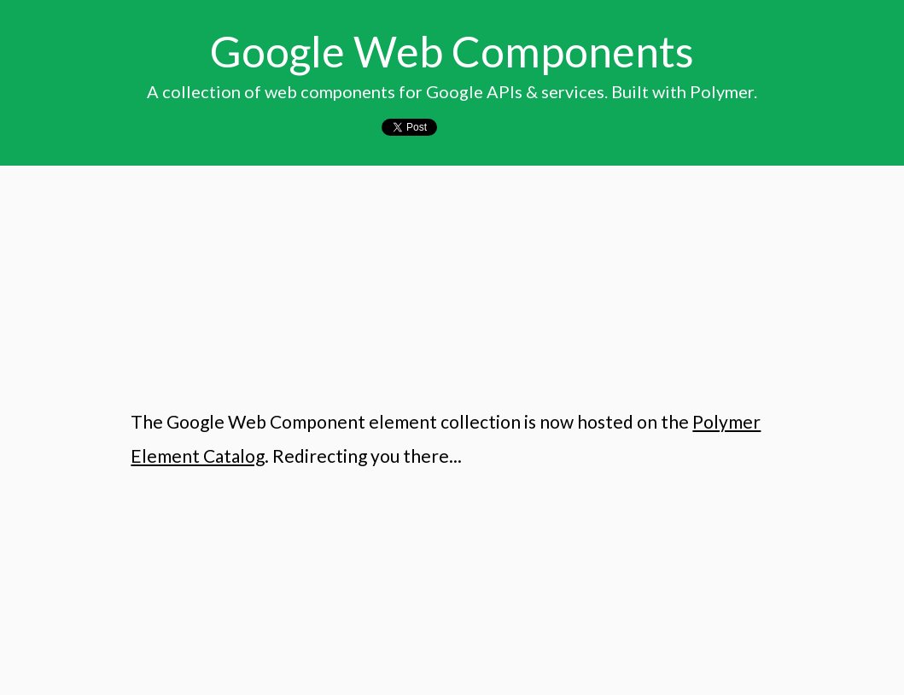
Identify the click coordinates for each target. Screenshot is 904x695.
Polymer (722, 91)
